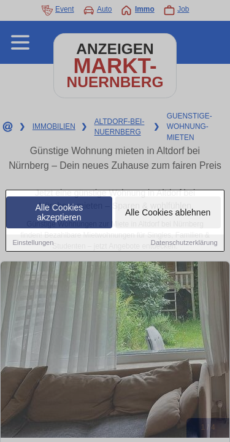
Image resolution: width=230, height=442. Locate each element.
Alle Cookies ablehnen (167, 213)
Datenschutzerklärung (184, 243)
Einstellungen (32, 243)
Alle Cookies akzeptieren (59, 213)
